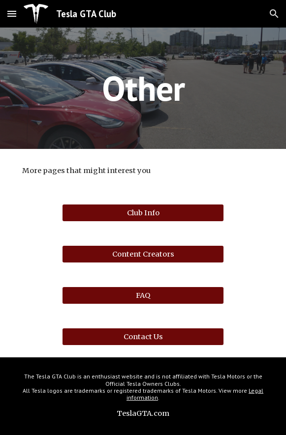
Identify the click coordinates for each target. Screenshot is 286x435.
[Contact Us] (143, 336)
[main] (143, 88)
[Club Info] (143, 212)
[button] (12, 13)
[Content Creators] (143, 253)
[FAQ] (143, 295)
